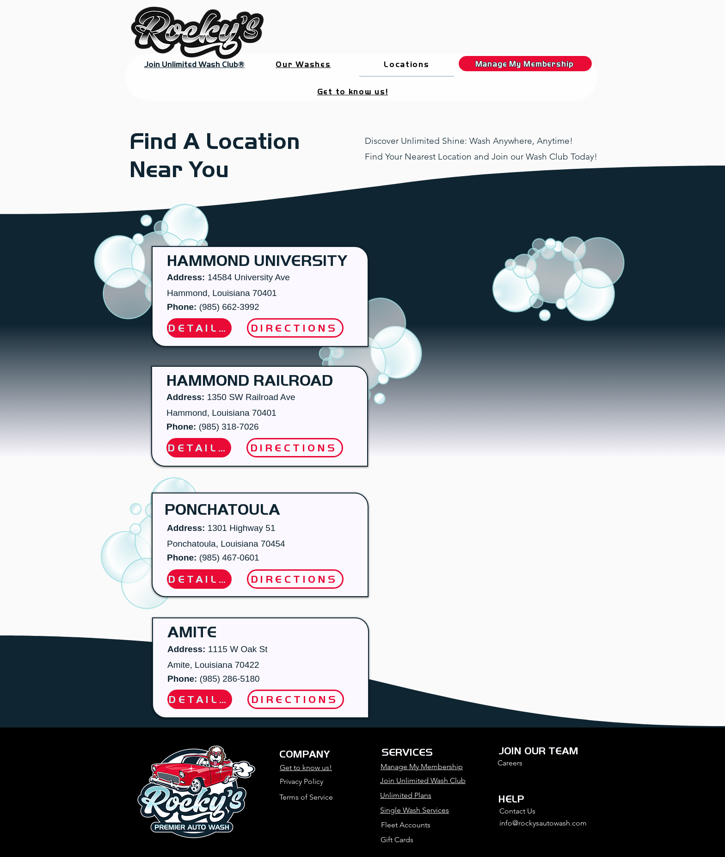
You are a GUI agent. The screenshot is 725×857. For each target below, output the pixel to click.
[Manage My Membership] (525, 63)
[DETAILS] (198, 447)
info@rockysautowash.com (543, 823)
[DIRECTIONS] (294, 447)
